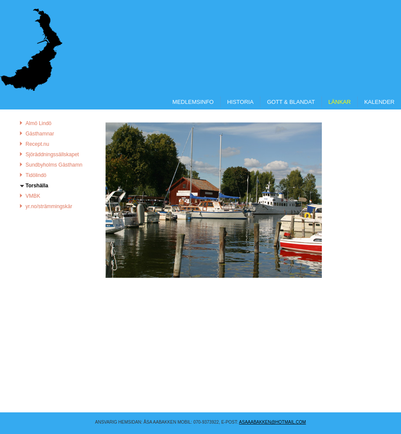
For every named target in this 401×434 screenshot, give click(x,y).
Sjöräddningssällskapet (52, 154)
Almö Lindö (38, 123)
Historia (240, 102)
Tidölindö (36, 175)
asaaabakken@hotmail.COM (272, 422)
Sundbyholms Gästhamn (54, 165)
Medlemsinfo (193, 102)
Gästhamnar (40, 134)
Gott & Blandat (291, 102)
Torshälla (37, 186)
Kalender (379, 102)
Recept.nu (37, 144)
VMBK (33, 196)
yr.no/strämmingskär (49, 206)
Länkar (339, 102)
